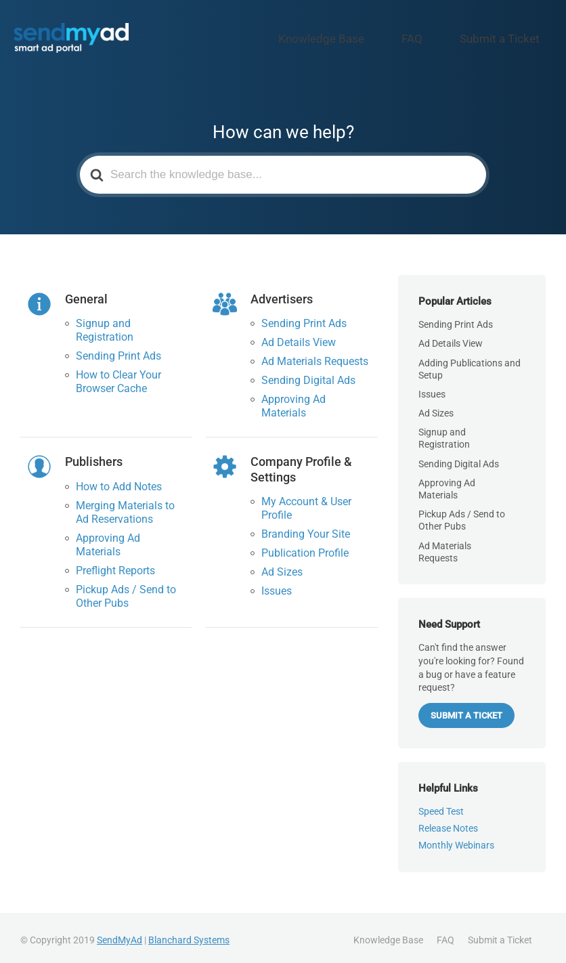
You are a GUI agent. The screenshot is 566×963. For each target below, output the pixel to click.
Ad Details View (298, 336)
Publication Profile (305, 547)
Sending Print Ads (118, 350)
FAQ (445, 36)
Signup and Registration (104, 325)
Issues (276, 585)
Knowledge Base (377, 36)
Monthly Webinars (456, 839)
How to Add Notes (119, 480)
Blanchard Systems (189, 934)
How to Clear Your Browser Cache (118, 376)
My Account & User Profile (306, 503)
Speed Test (441, 805)
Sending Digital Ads (308, 374)
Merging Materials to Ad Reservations (125, 506)
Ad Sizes (282, 566)
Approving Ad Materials (293, 400)
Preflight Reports (115, 564)
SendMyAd (119, 934)
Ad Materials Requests (314, 355)
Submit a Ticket (511, 36)
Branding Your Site (305, 528)
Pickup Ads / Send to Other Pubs (126, 590)
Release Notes (448, 822)
